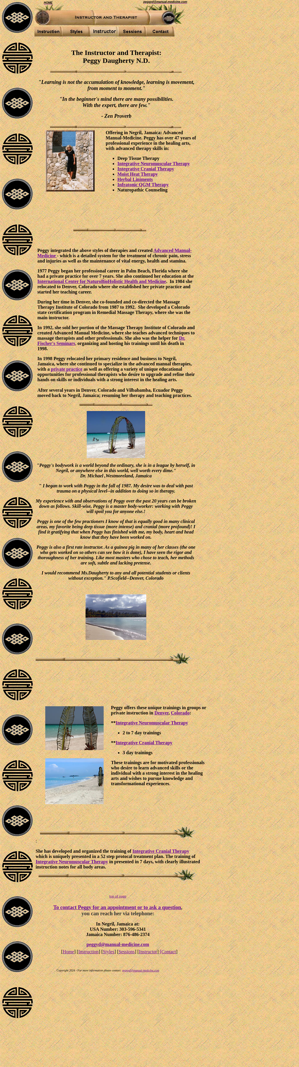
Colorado (180, 712)
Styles (108, 951)
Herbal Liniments (135, 179)
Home (68, 951)
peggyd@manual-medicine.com (117, 944)
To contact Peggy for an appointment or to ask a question (117, 907)
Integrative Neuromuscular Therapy (153, 163)
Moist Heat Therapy (137, 174)
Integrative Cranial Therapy (145, 168)
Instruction (88, 951)
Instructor (148, 951)
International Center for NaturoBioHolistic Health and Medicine (101, 281)
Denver (161, 712)
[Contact (167, 951)
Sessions (127, 951)
